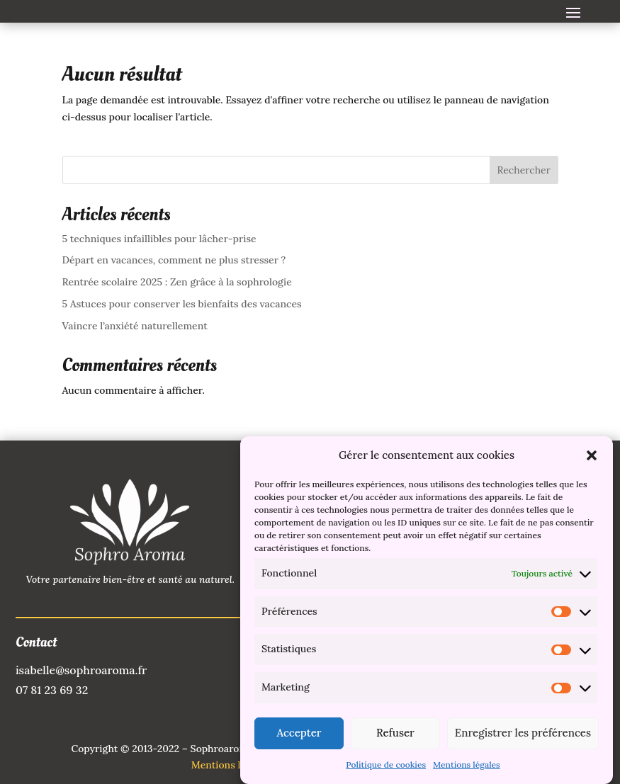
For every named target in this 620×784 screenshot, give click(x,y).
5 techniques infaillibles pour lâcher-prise (159, 238)
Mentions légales (466, 768)
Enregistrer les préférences (523, 737)
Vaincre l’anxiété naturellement (135, 325)
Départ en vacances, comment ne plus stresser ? (174, 260)
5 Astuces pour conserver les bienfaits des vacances (182, 303)
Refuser (395, 737)
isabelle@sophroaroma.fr (81, 670)
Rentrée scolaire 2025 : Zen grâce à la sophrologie (177, 281)
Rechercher (524, 170)
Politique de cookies (386, 768)
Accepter (298, 737)
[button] (592, 460)
